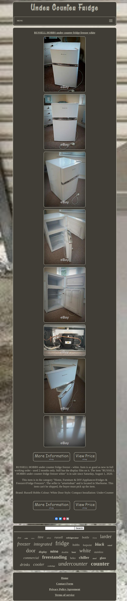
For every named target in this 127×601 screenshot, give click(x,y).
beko (73, 558)
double (65, 552)
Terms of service (64, 595)
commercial (31, 558)
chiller (84, 557)
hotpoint (87, 545)
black (99, 544)
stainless (98, 552)
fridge (62, 543)
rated (109, 545)
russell (58, 537)
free (19, 538)
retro (32, 538)
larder (106, 536)
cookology (51, 566)
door (31, 550)
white (85, 550)
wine (54, 551)
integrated (43, 544)
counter (100, 564)
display (43, 551)
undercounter (73, 564)
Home (64, 578)
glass (103, 558)
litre (40, 537)
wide (26, 538)
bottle (85, 537)
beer (74, 552)
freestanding (54, 557)
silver (49, 538)
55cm (94, 538)
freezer (23, 544)
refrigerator (72, 537)
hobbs (76, 545)
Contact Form (64, 583)
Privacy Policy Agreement (64, 589)
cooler (38, 564)
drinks (25, 564)
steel (95, 558)
